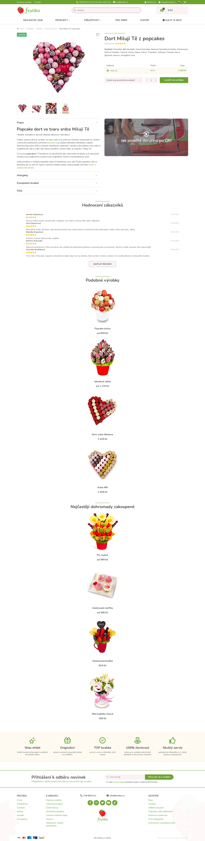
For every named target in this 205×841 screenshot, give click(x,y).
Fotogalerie (22, 819)
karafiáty (30, 167)
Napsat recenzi (102, 264)
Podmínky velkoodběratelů (160, 811)
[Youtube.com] (108, 802)
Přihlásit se (150, 2)
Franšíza (152, 803)
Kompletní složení (28, 183)
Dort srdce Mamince (102, 434)
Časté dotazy (52, 807)
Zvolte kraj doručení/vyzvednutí (120, 80)
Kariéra (20, 811)
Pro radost (102, 555)
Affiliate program (156, 807)
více (133, 55)
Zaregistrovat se (167, 2)
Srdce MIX (102, 487)
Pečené (39, 29)
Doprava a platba (24, 2)
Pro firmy (121, 20)
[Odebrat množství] (147, 80)
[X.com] (102, 802)
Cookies (49, 819)
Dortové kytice (51, 29)
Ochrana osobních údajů (56, 815)
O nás (19, 800)
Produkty (63, 20)
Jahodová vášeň (102, 381)
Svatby (144, 20)
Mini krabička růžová (102, 713)
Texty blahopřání (155, 819)
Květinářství (22, 803)
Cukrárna (21, 807)
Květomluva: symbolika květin (161, 822)
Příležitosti (93, 20)
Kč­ (185, 2)
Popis (20, 122)
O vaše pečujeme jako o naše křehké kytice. (132, 782)
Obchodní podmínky (55, 811)
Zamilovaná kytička (102, 660)
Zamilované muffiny (102, 608)
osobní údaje (119, 782)
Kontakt (38, 2)
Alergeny (22, 175)
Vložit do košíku (174, 80)
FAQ (19, 191)
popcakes (51, 142)
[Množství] (151, 80)
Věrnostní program (54, 803)
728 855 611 (93, 2)
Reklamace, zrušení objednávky (54, 824)
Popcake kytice (102, 328)
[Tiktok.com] (114, 802)
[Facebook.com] (90, 802)
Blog (150, 800)
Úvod (20, 29)
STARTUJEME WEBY (178, 838)
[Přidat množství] (156, 80)
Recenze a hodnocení (157, 815)
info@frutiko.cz (120, 2)
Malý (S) (113, 70)
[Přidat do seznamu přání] (97, 34)
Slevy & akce (172, 20)
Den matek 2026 (33, 20)
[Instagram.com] (96, 802)
